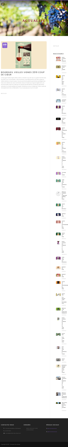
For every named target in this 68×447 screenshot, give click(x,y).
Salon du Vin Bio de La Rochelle (62, 110)
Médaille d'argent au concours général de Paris (62, 195)
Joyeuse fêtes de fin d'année (62, 121)
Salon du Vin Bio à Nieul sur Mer (62, 80)
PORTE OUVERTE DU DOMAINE (62, 59)
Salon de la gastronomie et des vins (62, 224)
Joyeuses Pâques (62, 100)
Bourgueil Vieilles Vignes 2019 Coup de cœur (62, 369)
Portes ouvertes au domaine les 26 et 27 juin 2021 (62, 383)
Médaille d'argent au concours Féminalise (62, 395)
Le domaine (16, 4)
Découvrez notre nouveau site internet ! (62, 405)
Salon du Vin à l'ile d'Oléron (62, 91)
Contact (46, 4)
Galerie (31, 4)
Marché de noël (62, 215)
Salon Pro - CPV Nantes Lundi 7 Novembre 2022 (62, 298)
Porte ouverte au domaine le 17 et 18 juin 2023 (62, 247)
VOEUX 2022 (62, 359)
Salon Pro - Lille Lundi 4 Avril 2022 (62, 337)
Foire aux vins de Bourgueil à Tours (62, 183)
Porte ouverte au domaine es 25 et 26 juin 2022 (62, 323)
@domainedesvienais (52, 428)
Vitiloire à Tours (62, 173)
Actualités (39, 4)
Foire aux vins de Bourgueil (62, 260)
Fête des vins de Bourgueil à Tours (62, 350)
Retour (4, 93)
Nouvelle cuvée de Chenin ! (62, 68)
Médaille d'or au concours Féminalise (62, 311)
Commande (54, 4)
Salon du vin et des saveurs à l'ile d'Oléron (62, 147)
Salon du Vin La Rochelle (62, 206)
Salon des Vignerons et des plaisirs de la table (62, 132)
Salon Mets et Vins (62, 235)
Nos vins (24, 4)
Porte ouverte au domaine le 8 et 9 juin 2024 (62, 162)
